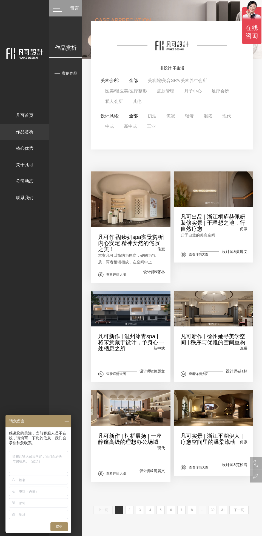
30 (212, 510)
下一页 (239, 510)
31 (223, 510)
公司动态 (24, 181)
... (202, 510)
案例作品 (69, 73)
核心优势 (24, 148)
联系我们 (24, 197)
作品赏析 (24, 131)
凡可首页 (24, 115)
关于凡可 (24, 164)
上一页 (103, 510)
